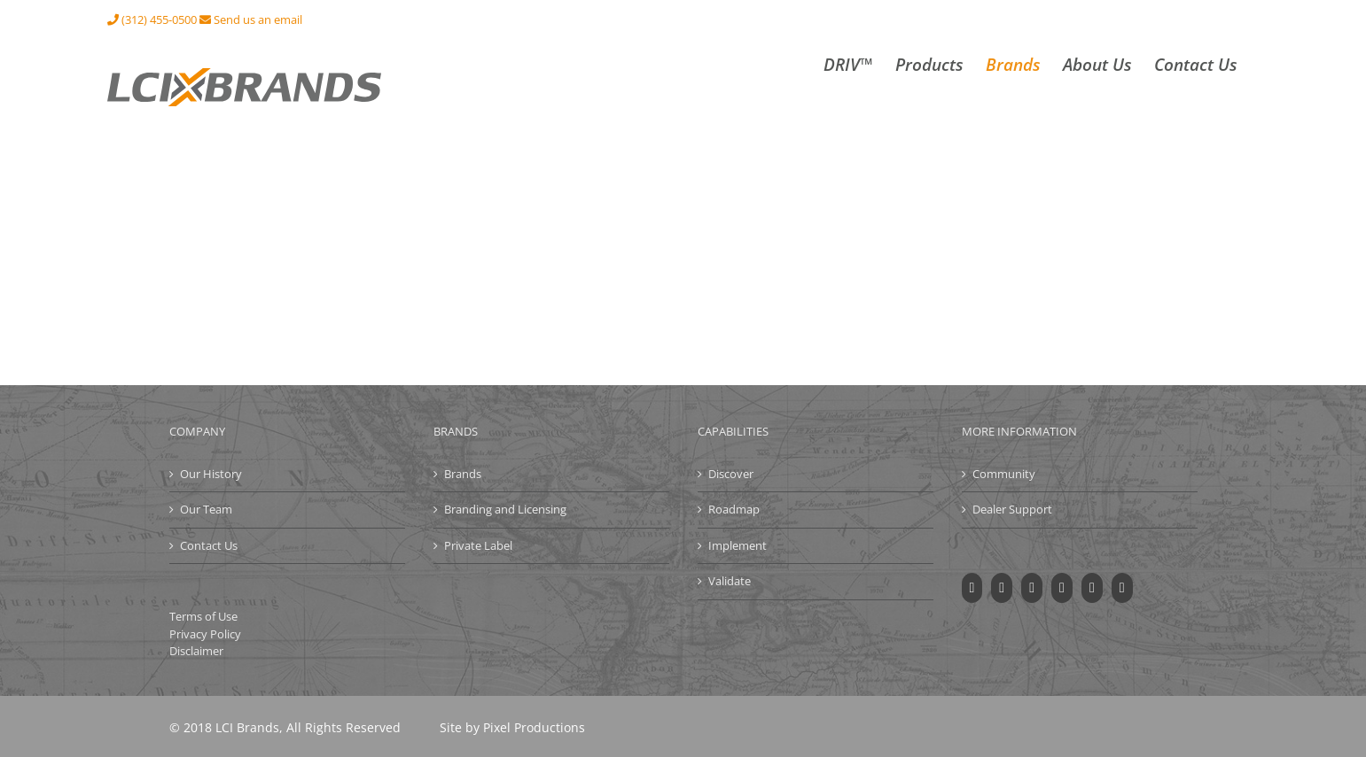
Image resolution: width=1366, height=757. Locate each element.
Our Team (206, 509)
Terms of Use (203, 616)
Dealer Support (1012, 509)
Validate (729, 581)
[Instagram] (1062, 588)
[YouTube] (1031, 588)
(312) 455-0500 (152, 19)
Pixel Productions (534, 727)
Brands (462, 474)
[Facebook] (972, 588)
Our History (211, 474)
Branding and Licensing (505, 509)
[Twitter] (1001, 588)
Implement (737, 545)
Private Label (478, 545)
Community (1003, 474)
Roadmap (734, 509)
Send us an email (250, 19)
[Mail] (1122, 588)
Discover (730, 474)
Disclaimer (196, 651)
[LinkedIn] (1092, 588)
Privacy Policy (205, 634)
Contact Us (209, 545)
